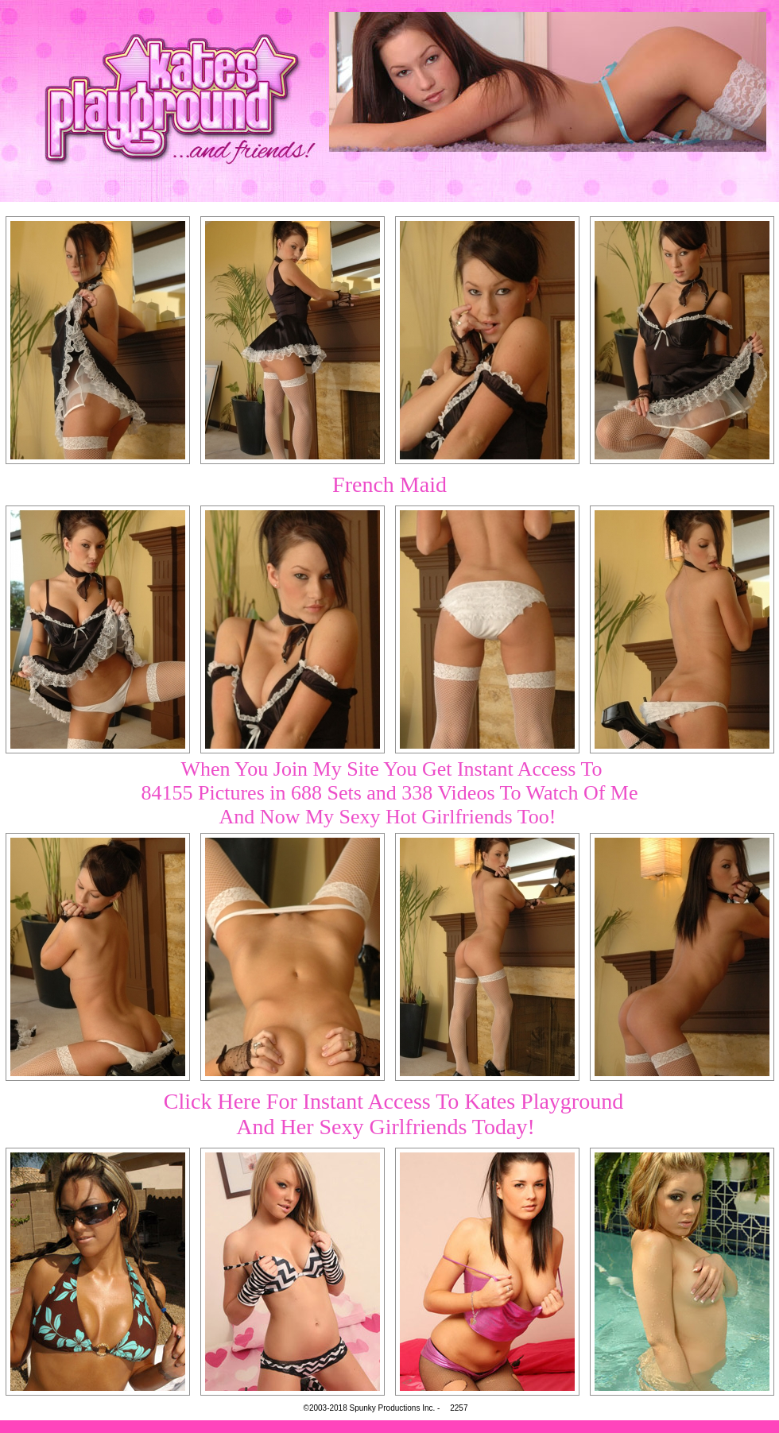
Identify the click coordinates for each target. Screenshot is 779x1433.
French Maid (389, 484)
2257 (458, 1408)
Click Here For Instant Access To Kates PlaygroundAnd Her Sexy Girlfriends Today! (393, 1114)
